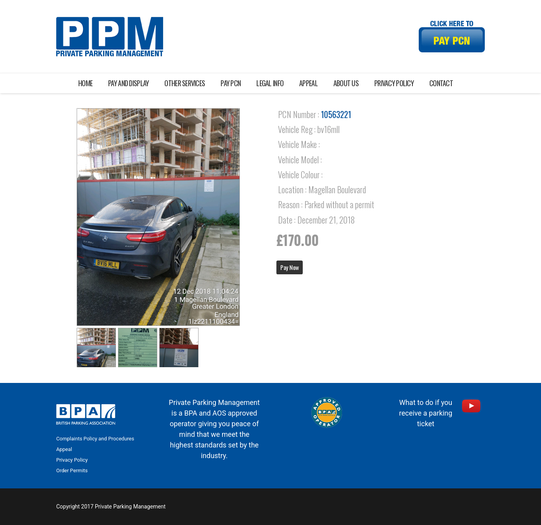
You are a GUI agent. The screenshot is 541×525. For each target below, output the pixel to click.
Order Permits (72, 470)
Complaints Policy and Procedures (95, 439)
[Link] (109, 36)
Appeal (64, 449)
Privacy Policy (72, 460)
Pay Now (289, 267)
